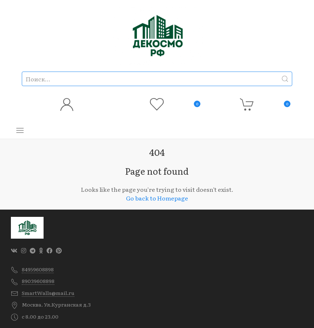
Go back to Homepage (157, 198)
